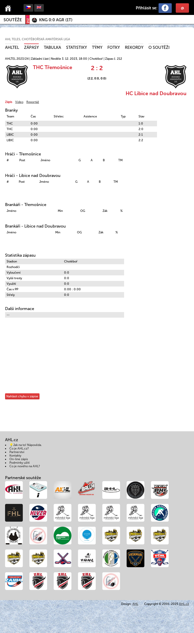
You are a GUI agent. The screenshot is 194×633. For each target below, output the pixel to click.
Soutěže (13, 19)
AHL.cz (184, 604)
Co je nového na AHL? (24, 466)
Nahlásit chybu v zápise (22, 396)
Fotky (113, 47)
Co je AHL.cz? (19, 448)
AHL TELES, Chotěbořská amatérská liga (37, 39)
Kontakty (15, 455)
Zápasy (31, 47)
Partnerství (16, 452)
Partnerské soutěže (23, 477)
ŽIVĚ (27, 20)
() (55, 19)
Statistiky (76, 47)
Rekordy (134, 47)
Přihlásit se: (147, 8)
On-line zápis (18, 459)
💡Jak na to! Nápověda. (25, 445)
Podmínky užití (19, 462)
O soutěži (159, 47)
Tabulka (52, 47)
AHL (135, 604)
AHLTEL (12, 47)
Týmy (97, 47)
